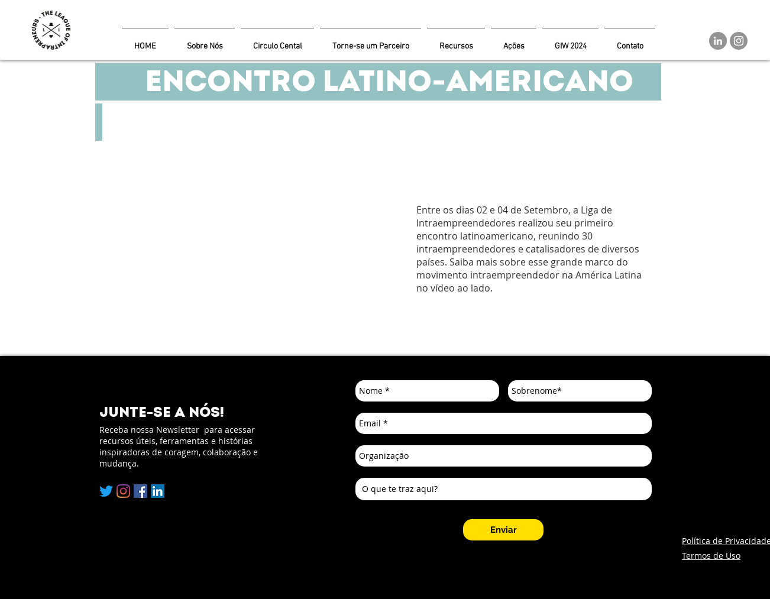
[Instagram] (739, 41)
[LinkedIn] (718, 41)
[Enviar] (503, 529)
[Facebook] (140, 491)
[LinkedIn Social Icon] (157, 491)
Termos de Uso (711, 555)
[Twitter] (106, 491)
